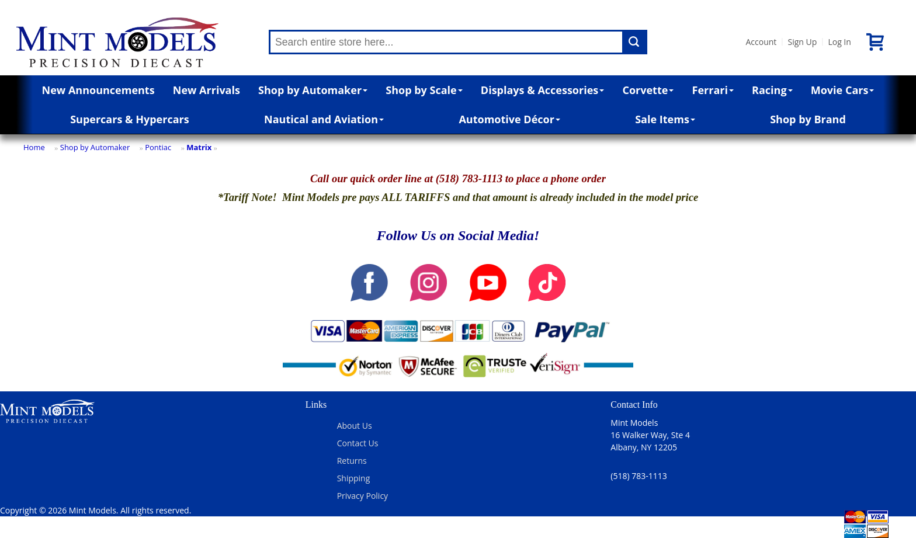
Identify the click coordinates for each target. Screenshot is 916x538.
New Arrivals (206, 90)
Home (34, 147)
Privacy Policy (362, 495)
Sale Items (665, 119)
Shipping (353, 478)
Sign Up (802, 41)
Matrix (198, 147)
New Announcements (98, 90)
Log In (839, 41)
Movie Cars (843, 90)
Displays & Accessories (542, 90)
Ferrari (713, 90)
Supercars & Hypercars (129, 119)
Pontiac (158, 147)
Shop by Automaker (312, 90)
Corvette (648, 90)
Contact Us (358, 443)
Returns (352, 460)
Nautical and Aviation (324, 119)
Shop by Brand (808, 119)
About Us (354, 425)
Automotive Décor (509, 119)
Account (760, 41)
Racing (772, 90)
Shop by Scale (424, 90)
